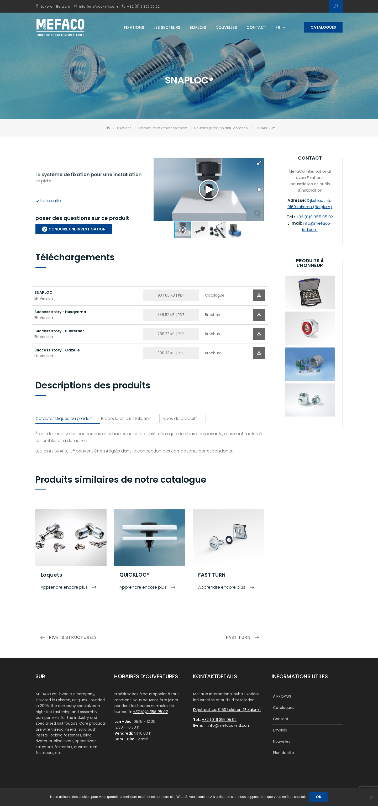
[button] (259, 163)
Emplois (198, 27)
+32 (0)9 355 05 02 (314, 217)
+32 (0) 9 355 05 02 (143, 6)
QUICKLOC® (134, 575)
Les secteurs (167, 27)
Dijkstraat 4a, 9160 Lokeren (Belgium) (227, 710)
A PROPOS (282, 696)
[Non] (371, 797)
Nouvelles (226, 27)
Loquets (51, 575)
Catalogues (323, 27)
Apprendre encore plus (65, 587)
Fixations (134, 27)
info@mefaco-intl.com (98, 6)
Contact (256, 27)
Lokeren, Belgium (55, 6)
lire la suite (48, 201)
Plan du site (283, 753)
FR (278, 27)
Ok (318, 796)
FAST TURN (211, 575)
